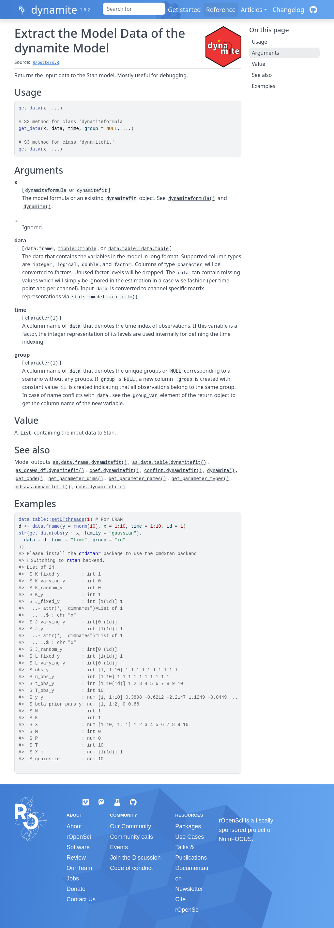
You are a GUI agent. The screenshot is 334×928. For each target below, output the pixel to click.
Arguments (265, 52)
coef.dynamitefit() (114, 470)
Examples (263, 86)
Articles (251, 9)
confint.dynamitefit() (173, 470)
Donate (76, 889)
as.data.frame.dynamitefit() (90, 462)
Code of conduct (131, 868)
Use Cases (189, 837)
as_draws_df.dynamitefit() (50, 470)
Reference (220, 9)
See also (262, 75)
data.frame (46, 526)
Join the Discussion (135, 857)
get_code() (29, 478)
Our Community (130, 826)
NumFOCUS (235, 839)
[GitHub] (313, 10)
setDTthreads (68, 519)
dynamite (54, 10)
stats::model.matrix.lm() (105, 297)
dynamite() (37, 206)
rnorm (80, 526)
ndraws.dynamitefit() (43, 487)
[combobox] (134, 9)
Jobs (73, 878)
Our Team (79, 868)
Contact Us (81, 899)
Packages (188, 826)
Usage (259, 41)
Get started (184, 9)
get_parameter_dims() (75, 478)
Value (258, 63)
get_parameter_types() (200, 478)
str (23, 533)
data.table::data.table (138, 248)
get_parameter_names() (137, 478)
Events (119, 847)
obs (58, 533)
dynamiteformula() (191, 198)
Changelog (288, 9)
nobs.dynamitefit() (100, 487)
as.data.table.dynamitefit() (169, 462)
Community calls (131, 837)
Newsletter (189, 889)
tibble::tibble (77, 248)
